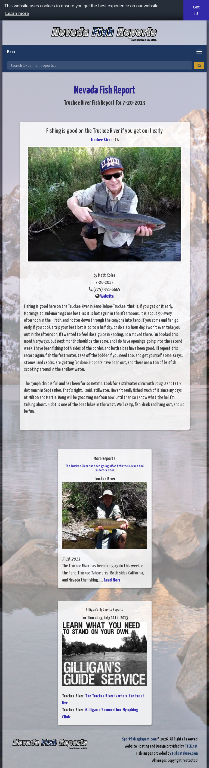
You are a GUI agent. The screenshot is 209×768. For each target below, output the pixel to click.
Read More (112, 580)
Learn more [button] (17, 13)
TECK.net (191, 746)
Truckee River (101, 140)
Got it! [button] (196, 10)
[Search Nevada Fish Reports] (99, 65)
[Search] (199, 65)
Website (107, 296)
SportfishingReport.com (139, 739)
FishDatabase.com (185, 753)
